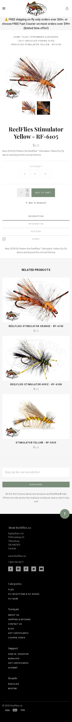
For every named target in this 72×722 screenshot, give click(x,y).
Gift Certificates (18, 633)
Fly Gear (13, 598)
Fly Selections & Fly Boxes (23, 594)
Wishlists (13, 658)
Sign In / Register (18, 654)
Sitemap (12, 667)
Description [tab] (36, 216)
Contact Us (15, 624)
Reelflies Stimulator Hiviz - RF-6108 (36, 384)
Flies (11, 589)
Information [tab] (36, 223)
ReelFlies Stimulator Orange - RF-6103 (36, 326)
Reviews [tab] (36, 231)
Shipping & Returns (19, 619)
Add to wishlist (36, 203)
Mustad (12, 688)
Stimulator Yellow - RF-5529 (36, 442)
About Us (13, 615)
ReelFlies (13, 684)
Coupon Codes (16, 637)
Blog (11, 628)
